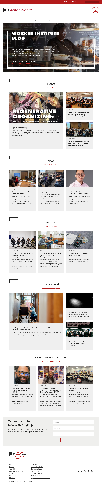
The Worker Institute (19, 27)
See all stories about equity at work (51, 288)
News (73, 20)
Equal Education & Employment (40, 478)
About (18, 20)
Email (55, 434)
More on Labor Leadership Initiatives (51, 361)
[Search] (97, 2)
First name (57, 422)
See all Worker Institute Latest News (51, 165)
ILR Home (9, 27)
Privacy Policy (13, 476)
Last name (57, 428)
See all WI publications (51, 226)
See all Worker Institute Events (51, 87)
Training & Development (38, 20)
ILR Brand (12, 478)
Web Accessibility (36, 476)
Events (67, 20)
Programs (49, 20)
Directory (34, 464)
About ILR (12, 469)
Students (26, 20)
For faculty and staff (37, 473)
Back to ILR (6, 20)
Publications (59, 20)
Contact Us (12, 473)
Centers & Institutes (37, 467)
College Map (35, 471)
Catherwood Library (37, 469)
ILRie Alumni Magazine (16, 471)
